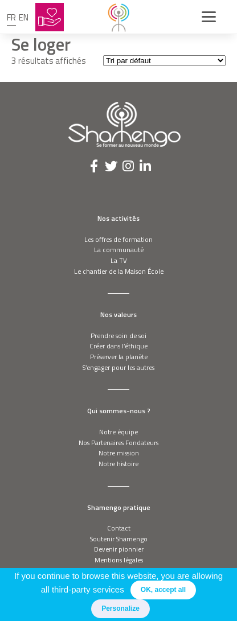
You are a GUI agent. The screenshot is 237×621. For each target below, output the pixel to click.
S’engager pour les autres (118, 367)
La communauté (119, 249)
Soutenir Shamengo (119, 539)
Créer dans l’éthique (118, 346)
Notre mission (119, 453)
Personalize (120, 608)
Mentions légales (119, 560)
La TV (119, 260)
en (23, 17)
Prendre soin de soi (118, 335)
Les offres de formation (118, 239)
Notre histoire (118, 463)
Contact (118, 528)
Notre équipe (118, 432)
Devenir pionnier (119, 549)
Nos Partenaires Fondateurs (118, 442)
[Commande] (164, 60)
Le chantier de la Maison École (119, 271)
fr (11, 17)
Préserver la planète (119, 356)
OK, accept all (163, 590)
